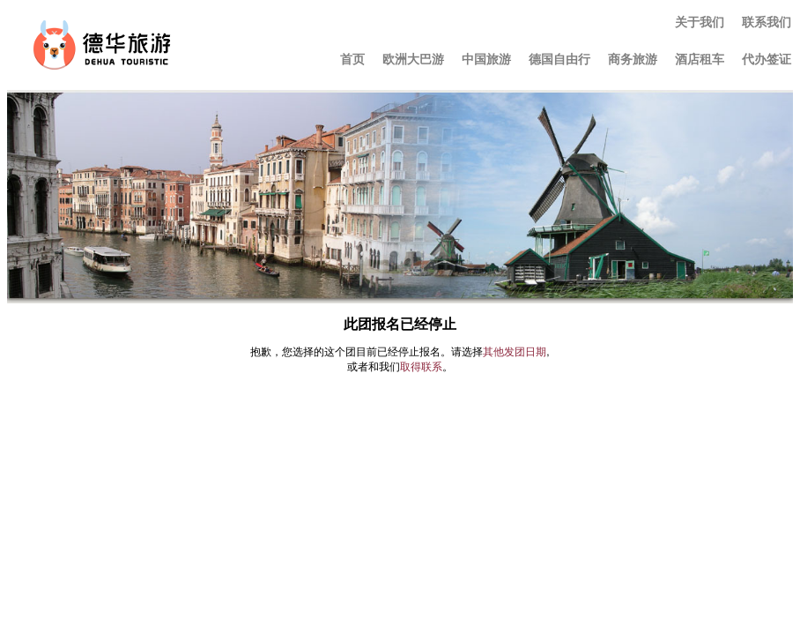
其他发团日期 (514, 352)
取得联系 (421, 367)
